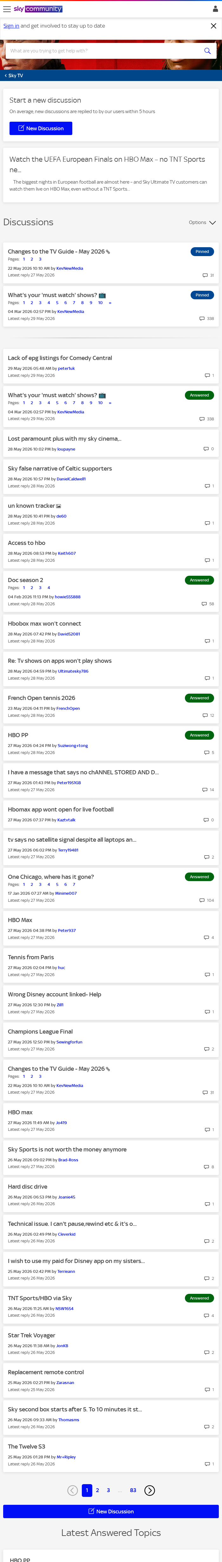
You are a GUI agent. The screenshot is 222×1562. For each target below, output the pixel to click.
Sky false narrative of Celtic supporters (60, 468)
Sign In (214, 10)
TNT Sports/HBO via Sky (40, 1298)
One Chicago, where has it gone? (51, 876)
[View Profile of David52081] (69, 634)
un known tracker (32, 505)
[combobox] (101, 51)
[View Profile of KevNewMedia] (69, 268)
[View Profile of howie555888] (68, 596)
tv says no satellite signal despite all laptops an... (72, 839)
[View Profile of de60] (61, 516)
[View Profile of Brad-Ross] (68, 1160)
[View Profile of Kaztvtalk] (66, 820)
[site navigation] (7, 9)
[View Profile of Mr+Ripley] (66, 1457)
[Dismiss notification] (214, 26)
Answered (199, 395)
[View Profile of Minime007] (66, 893)
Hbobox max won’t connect (44, 623)
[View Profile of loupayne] (66, 449)
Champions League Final (40, 1031)
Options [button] (197, 222)
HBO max (20, 1112)
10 (100, 302)
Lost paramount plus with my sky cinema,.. (64, 438)
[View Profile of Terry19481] (68, 850)
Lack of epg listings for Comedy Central (60, 358)
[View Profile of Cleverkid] (66, 1234)
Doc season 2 (25, 580)
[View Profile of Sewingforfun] (69, 1042)
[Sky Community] (39, 9)
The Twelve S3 (26, 1446)
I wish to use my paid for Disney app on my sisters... (76, 1261)
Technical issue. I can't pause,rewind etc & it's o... (72, 1223)
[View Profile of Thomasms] (68, 1419)
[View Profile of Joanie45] (66, 1197)
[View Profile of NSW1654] (64, 1308)
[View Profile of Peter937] (67, 930)
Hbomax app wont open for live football (61, 809)
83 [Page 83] (133, 1490)
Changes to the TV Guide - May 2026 (57, 251)
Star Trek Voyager (31, 1335)
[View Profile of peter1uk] (66, 368)
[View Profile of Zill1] (60, 1004)
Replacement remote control (46, 1372)
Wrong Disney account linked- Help (54, 994)
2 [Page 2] (97, 1490)
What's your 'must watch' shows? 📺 (57, 295)
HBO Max (20, 920)
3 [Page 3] (108, 1490)
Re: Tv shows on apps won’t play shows (60, 660)
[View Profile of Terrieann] (66, 1271)
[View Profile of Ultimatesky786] (73, 671)
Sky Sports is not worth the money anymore (67, 1149)
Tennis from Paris (31, 957)
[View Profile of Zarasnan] (65, 1382)
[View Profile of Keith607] (67, 553)
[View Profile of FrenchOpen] (68, 708)
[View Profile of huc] (61, 967)
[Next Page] (149, 1490)
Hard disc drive (27, 1186)
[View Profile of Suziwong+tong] (73, 745)
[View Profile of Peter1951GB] (69, 782)
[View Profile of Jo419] (61, 1122)
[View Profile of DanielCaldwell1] (71, 479)
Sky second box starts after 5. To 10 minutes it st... (75, 1409)
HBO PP (18, 735)
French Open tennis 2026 (41, 698)
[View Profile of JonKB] (62, 1345)
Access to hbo (26, 543)
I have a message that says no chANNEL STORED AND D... (83, 772)
